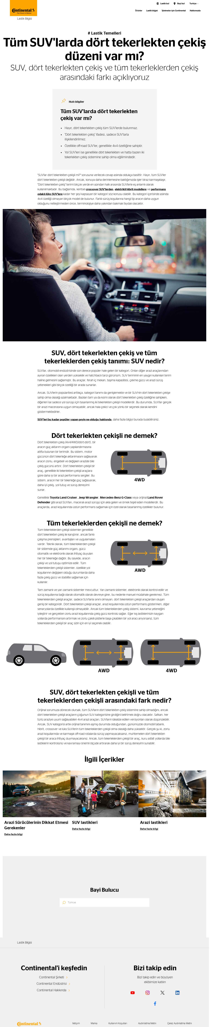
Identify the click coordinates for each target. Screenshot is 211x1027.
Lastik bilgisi (152, 11)
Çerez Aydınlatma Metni (179, 1023)
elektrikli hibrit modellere (134, 189)
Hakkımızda (195, 11)
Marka (86, 1023)
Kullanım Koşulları (112, 1023)
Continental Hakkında (52, 990)
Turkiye (193, 4)
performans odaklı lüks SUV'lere (59, 194)
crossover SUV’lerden (100, 189)
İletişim (66, 1023)
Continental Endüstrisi (51, 983)
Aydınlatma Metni (145, 1023)
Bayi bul (181, 4)
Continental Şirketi (51, 977)
